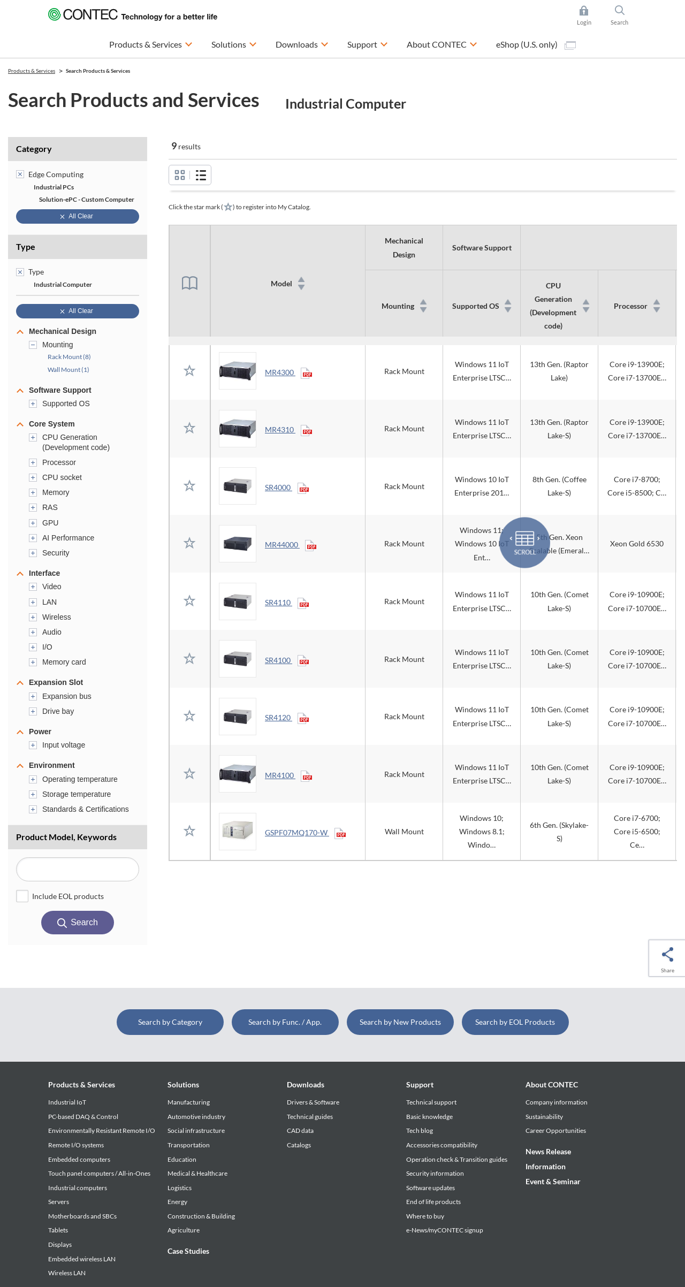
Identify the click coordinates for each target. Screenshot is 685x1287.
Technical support (431, 1102)
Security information (435, 1173)
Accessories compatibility (441, 1145)
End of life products (433, 1202)
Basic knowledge (429, 1117)
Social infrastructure (196, 1130)
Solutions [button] (234, 43)
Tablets (58, 1230)
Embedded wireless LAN (82, 1259)
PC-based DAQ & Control (83, 1117)
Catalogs (299, 1145)
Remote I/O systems (76, 1145)
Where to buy (425, 1216)
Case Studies (188, 1250)
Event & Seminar (553, 1181)
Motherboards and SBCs (82, 1216)
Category (34, 148)
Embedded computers (79, 1159)
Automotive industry (196, 1117)
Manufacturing (189, 1102)
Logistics (180, 1188)
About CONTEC (552, 1084)
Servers (58, 1202)
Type (25, 246)
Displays (60, 1244)
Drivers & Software (313, 1102)
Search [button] (624, 15)
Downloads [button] (302, 43)
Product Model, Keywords (66, 837)
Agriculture (184, 1230)
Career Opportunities (556, 1130)
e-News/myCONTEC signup (444, 1230)
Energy (177, 1202)
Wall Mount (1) (68, 369)
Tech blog (419, 1130)
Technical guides (310, 1117)
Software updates (430, 1188)
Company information (557, 1102)
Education (182, 1159)
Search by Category (170, 1021)
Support (419, 1084)
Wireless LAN (67, 1273)
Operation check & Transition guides (456, 1159)
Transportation (189, 1145)
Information (546, 1166)
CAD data (300, 1130)
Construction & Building (201, 1216)
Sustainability (544, 1117)
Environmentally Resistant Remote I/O (101, 1130)
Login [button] (589, 15)
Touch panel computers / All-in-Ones (99, 1173)
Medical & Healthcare (197, 1173)
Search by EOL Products (515, 1021)
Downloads (305, 1084)
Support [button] (367, 43)
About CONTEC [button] (442, 43)
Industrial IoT (67, 1102)
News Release (548, 1151)
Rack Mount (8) (69, 357)
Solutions (183, 1084)
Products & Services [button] (151, 43)
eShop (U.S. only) (536, 44)
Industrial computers (77, 1188)
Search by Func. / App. (285, 1021)
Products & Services (81, 1084)
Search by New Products (400, 1021)
